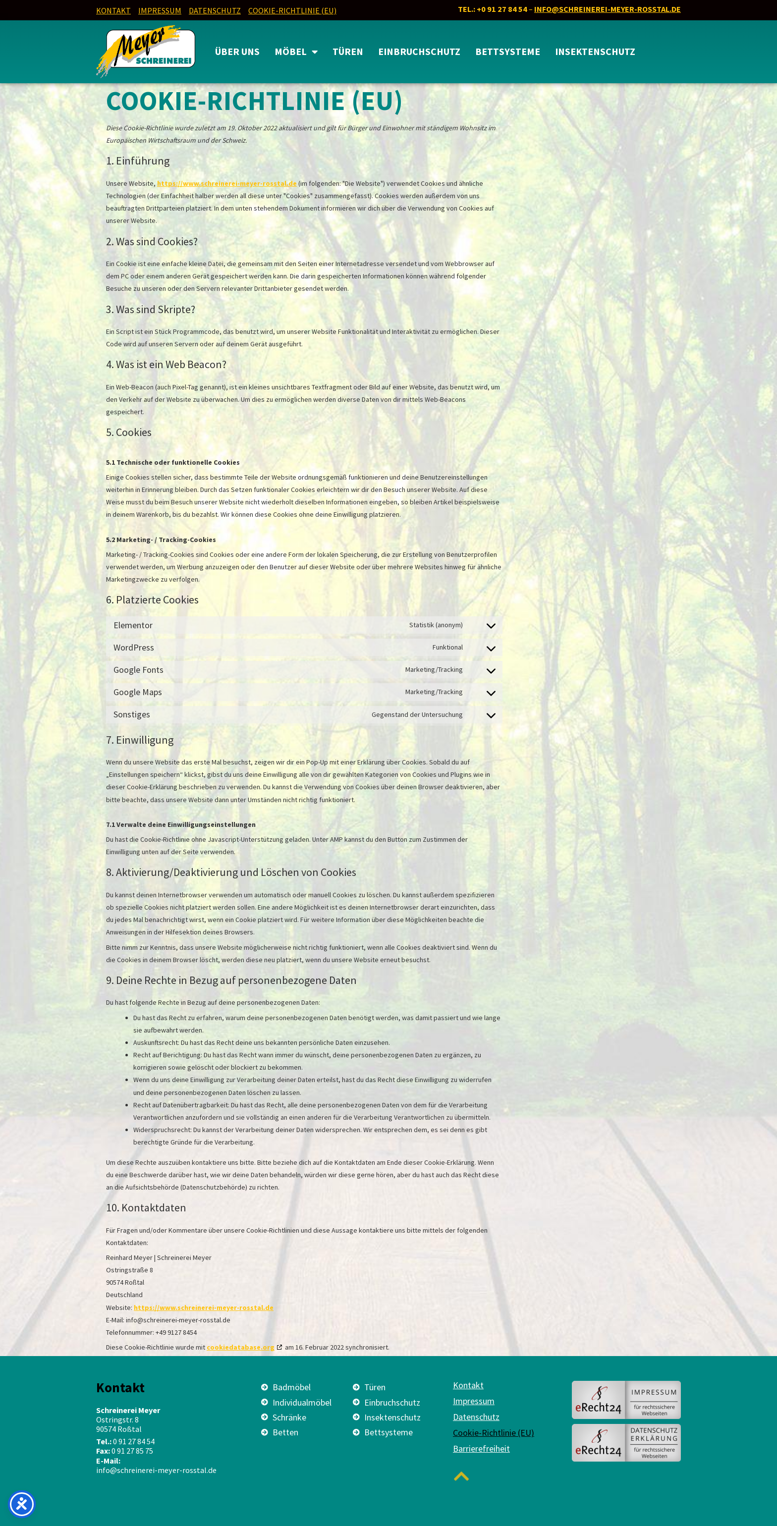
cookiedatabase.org (241, 1347)
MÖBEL (296, 52)
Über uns (237, 51)
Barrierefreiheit (481, 1448)
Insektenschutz (595, 51)
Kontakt (113, 10)
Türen (348, 51)
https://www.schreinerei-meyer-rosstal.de (227, 183)
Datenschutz (215, 10)
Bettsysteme (507, 51)
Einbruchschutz (419, 51)
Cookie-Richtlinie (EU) (292, 10)
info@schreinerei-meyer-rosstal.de (607, 9)
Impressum (159, 10)
